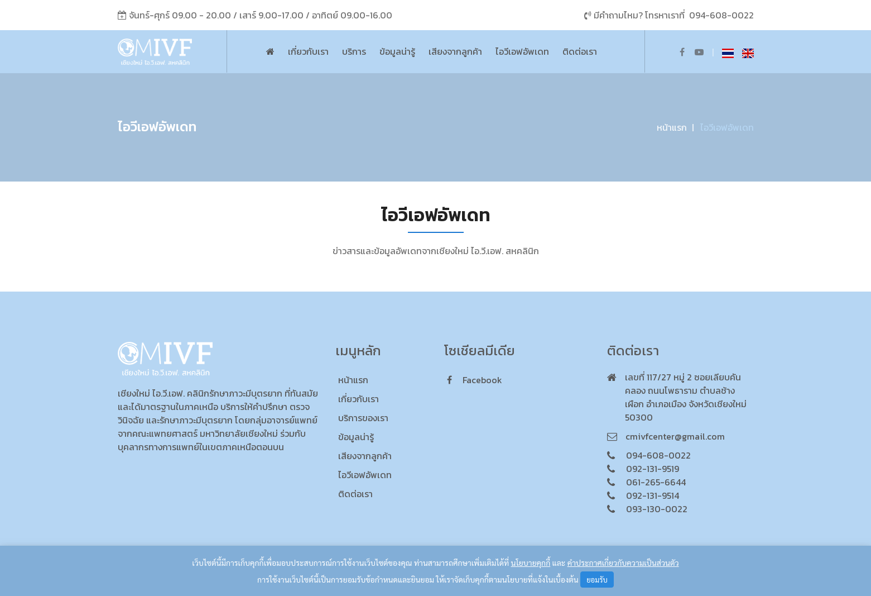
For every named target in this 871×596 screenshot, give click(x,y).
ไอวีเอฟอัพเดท (522, 51)
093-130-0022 (656, 509)
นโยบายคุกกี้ (531, 562)
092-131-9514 (652, 495)
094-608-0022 (721, 15)
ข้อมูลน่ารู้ (397, 51)
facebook (474, 380)
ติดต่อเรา (579, 51)
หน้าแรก (672, 127)
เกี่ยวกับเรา (308, 51)
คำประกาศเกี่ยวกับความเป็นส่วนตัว (623, 562)
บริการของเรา (363, 418)
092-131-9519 (652, 468)
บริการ (354, 51)
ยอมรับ (597, 579)
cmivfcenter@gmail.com (675, 436)
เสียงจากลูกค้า (455, 51)
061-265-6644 (656, 482)
